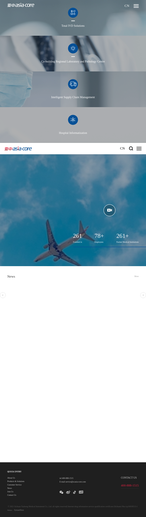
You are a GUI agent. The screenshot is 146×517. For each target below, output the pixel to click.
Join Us (10, 492)
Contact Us (11, 495)
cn (126, 6)
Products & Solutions (15, 482)
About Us (11, 478)
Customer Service (14, 485)
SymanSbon (19, 510)
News (9, 488)
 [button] (3, 295)
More (136, 276)
